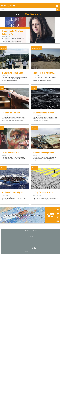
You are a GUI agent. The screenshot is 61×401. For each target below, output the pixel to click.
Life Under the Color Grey (11, 113)
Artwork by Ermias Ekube (11, 153)
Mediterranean (33, 14)
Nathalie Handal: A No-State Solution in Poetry (12, 32)
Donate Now (50, 214)
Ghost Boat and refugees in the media (47, 153)
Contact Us (30, 240)
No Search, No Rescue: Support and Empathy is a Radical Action (25, 73)
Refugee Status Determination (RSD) (46, 113)
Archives (30, 244)
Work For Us (31, 236)
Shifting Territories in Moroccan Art (46, 193)
